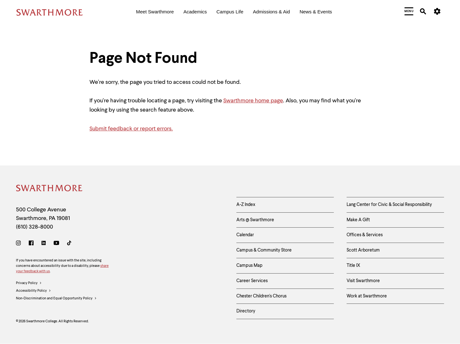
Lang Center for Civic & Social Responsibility (389, 204)
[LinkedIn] (43, 244)
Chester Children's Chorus (261, 296)
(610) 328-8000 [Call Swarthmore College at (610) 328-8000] (34, 227)
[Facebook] (31, 244)
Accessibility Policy (33, 291)
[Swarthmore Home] (49, 189)
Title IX (353, 265)
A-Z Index (245, 204)
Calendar (245, 235)
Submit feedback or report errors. (131, 129)
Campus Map (249, 265)
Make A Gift (358, 220)
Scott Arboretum (363, 250)
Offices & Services (365, 235)
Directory (245, 311)
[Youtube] (56, 244)
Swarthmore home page (253, 101)
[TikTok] (69, 244)
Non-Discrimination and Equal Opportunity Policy (56, 299)
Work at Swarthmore (367, 296)
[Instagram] (19, 244)
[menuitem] (155, 12)
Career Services (252, 281)
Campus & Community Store (264, 250)
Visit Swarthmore (363, 281)
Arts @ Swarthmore (255, 220)
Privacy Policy (29, 283)
